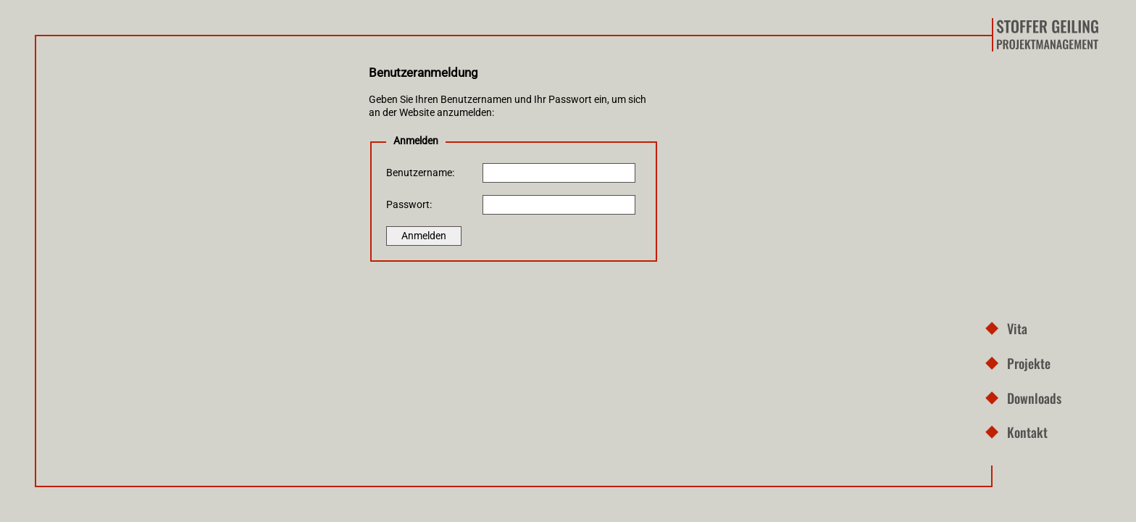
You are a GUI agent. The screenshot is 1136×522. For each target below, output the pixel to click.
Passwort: (409, 205)
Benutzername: (420, 173)
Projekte (1029, 363)
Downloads (1034, 397)
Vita (1017, 328)
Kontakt (1027, 432)
